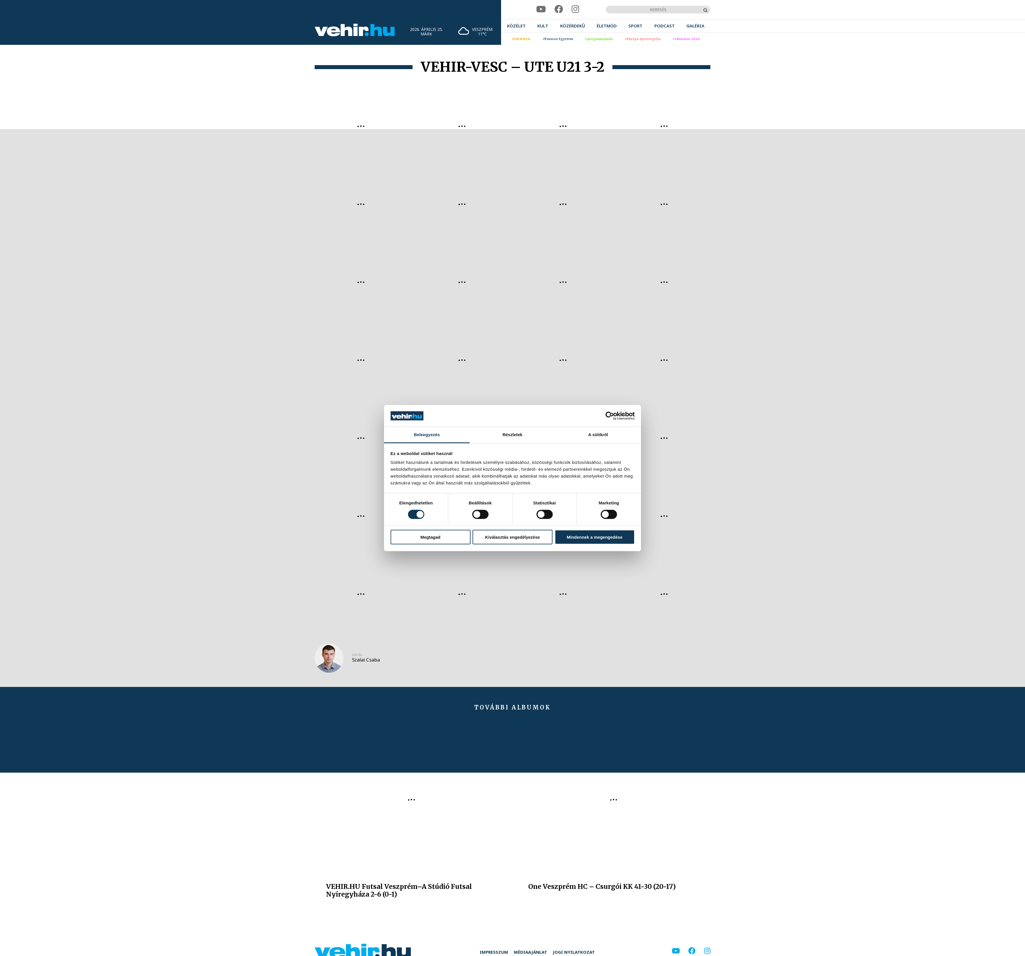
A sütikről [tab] (598, 434)
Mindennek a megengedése (594, 537)
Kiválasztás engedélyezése (512, 537)
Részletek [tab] (512, 434)
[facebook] (558, 9)
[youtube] (541, 9)
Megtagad (430, 537)
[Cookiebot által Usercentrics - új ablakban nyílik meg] (610, 416)
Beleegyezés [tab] (427, 434)
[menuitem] (516, 26)
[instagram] (575, 9)
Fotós (357, 655)
